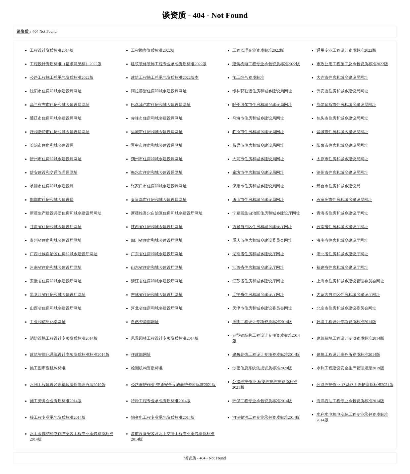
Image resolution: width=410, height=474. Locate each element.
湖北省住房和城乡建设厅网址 (342, 254)
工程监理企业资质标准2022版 (258, 50)
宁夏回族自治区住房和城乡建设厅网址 (266, 213)
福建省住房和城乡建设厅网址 (342, 267)
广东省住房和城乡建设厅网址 (157, 254)
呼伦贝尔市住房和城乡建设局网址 (262, 104)
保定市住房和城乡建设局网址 (258, 186)
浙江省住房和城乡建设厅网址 (157, 281)
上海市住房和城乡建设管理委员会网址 (350, 281)
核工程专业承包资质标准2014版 (58, 417)
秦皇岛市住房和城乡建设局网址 (159, 199)
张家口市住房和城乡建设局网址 (159, 186)
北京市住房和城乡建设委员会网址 (346, 308)
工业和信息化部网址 (48, 321)
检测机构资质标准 (147, 368)
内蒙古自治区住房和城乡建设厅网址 (348, 294)
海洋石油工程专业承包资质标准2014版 (350, 401)
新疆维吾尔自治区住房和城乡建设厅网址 (167, 213)
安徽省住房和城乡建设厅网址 (56, 281)
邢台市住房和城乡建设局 (338, 186)
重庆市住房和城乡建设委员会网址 (262, 240)
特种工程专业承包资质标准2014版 (161, 401)
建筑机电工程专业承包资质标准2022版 (266, 64)
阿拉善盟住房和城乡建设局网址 (159, 91)
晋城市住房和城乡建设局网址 (342, 131)
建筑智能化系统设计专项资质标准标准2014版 (69, 354)
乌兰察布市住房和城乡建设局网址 (59, 104)
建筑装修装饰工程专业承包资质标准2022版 (168, 64)
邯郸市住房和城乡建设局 (52, 199)
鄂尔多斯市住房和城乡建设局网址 (346, 104)
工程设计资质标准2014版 (52, 50)
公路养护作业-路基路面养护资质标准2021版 (355, 384)
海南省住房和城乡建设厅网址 (342, 240)
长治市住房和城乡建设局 (52, 145)
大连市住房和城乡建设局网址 (342, 77)
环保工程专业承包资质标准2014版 (262, 401)
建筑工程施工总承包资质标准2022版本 (165, 77)
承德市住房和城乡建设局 (52, 186)
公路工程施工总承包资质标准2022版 (61, 77)
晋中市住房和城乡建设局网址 (157, 145)
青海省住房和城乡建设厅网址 (342, 213)
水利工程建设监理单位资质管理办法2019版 (67, 384)
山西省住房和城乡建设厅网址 (56, 308)
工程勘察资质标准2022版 (153, 50)
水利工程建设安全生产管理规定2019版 (350, 368)
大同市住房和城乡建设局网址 (258, 159)
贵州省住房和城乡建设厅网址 (56, 240)
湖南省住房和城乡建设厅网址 (258, 254)
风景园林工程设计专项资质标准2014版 (165, 338)
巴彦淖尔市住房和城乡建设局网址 (161, 104)
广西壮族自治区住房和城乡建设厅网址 (63, 254)
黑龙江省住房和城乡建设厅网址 (58, 294)
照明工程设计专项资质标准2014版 (262, 321)
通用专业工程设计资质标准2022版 (346, 50)
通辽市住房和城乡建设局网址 (56, 118)
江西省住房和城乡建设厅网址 (258, 267)
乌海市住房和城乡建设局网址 (258, 118)
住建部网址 (141, 354)
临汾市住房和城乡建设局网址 (258, 131)
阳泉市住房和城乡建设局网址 (342, 145)
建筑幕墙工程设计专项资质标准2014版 (350, 338)
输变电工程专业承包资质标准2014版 (163, 417)
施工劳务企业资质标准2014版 (56, 401)
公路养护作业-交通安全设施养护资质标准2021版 (173, 384)
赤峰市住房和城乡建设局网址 (157, 118)
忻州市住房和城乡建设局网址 (56, 159)
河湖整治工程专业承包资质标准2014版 (266, 417)
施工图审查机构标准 (48, 368)
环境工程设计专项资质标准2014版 (346, 321)
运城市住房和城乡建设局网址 (157, 131)
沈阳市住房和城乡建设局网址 (56, 91)
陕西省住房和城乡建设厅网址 (157, 226)
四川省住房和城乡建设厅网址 (157, 240)
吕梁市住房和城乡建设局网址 (258, 145)
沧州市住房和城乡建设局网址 (342, 172)
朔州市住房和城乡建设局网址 (157, 159)
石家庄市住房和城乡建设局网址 (344, 199)
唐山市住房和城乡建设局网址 (258, 199)
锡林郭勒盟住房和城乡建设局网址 (262, 91)
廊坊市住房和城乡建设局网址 (258, 172)
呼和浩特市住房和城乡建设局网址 (59, 131)
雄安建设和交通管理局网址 (54, 172)
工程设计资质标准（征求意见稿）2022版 (65, 64)
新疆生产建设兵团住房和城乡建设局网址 (65, 213)
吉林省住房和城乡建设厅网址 (157, 294)
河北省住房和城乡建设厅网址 (157, 308)
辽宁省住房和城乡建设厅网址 (258, 294)
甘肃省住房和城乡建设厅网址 (56, 226)
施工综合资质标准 (248, 77)
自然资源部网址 (145, 321)
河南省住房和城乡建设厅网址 (56, 267)
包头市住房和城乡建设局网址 (342, 118)
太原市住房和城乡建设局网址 (342, 159)
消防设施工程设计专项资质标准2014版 (63, 338)
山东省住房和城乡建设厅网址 (157, 267)
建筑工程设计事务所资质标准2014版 (348, 354)
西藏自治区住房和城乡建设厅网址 (262, 226)
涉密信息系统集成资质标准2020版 (262, 368)
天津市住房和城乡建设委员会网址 (262, 308)
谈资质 (190, 458)
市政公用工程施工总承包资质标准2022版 (352, 64)
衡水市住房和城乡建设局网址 (157, 172)
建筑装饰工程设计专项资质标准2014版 (266, 354)
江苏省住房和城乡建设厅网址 (258, 281)
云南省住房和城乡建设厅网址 (342, 226)
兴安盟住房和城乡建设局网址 (342, 91)
